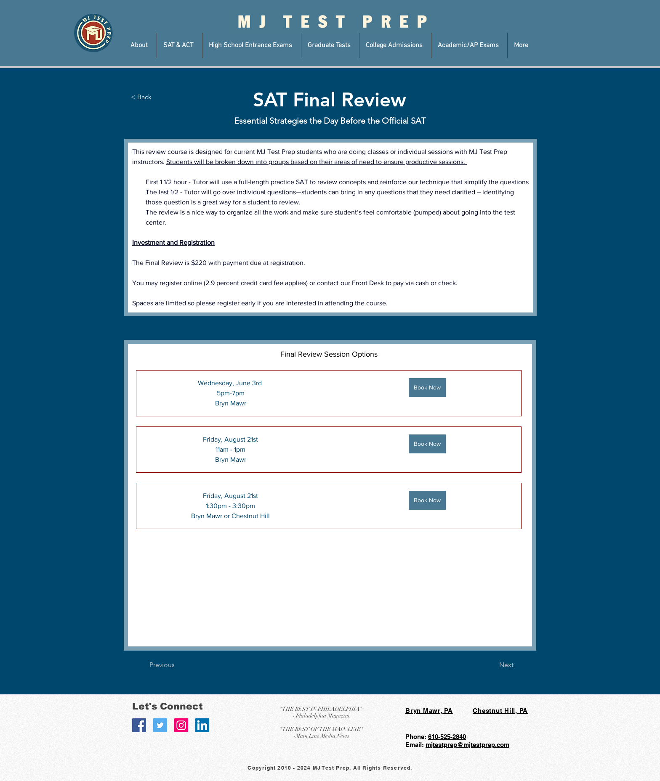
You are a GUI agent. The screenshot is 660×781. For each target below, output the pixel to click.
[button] (140, 45)
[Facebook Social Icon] (139, 725)
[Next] (492, 665)
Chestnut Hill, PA (500, 710)
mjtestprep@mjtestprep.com (467, 744)
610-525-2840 (447, 736)
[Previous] (177, 665)
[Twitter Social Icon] (160, 725)
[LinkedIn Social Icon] (202, 725)
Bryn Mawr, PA (429, 710)
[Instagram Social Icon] (181, 725)
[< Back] (152, 97)
